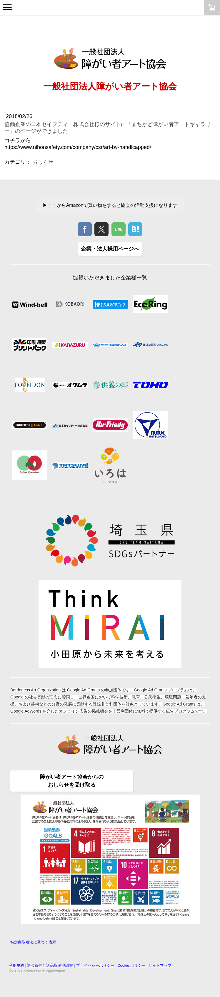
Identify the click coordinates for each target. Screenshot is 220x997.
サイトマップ (160, 965)
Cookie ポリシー (131, 965)
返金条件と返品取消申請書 (50, 965)
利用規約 (16, 965)
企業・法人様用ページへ (110, 249)
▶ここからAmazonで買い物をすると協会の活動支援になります (110, 205)
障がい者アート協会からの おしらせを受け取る (72, 781)
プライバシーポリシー (95, 965)
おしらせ (43, 162)
